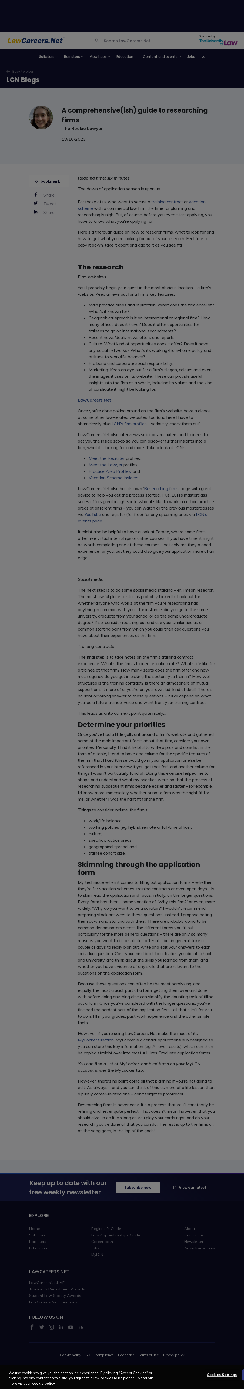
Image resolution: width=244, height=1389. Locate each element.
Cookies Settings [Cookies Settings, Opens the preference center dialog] (222, 1378)
